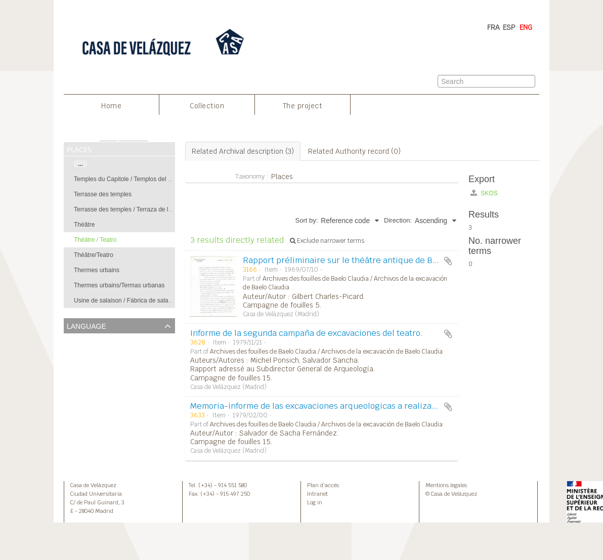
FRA (493, 27)
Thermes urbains (96, 270)
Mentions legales (446, 485)
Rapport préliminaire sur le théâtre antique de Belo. (345, 260)
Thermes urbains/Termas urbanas (119, 285)
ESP (509, 27)
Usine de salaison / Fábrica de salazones (129, 300)
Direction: (398, 220)
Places (282, 176)
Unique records (89, 340)
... (80, 163)
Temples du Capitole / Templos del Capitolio (133, 179)
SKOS (484, 193)
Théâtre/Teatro (93, 255)
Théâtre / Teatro (95, 239)
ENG (526, 27)
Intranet (317, 493)
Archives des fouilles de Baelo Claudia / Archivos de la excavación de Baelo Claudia (326, 352)
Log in (314, 502)
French (77, 365)
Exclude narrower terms (327, 241)
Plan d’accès (323, 485)
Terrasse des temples (103, 194)
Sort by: (306, 220)
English (77, 353)
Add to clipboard (448, 261)
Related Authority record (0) (354, 151)
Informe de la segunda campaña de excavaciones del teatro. (306, 333)
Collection (207, 105)
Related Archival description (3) (243, 151)
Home (111, 105)
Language (86, 325)
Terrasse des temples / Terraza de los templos (136, 209)
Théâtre (84, 224)
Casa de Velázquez (93, 485)
